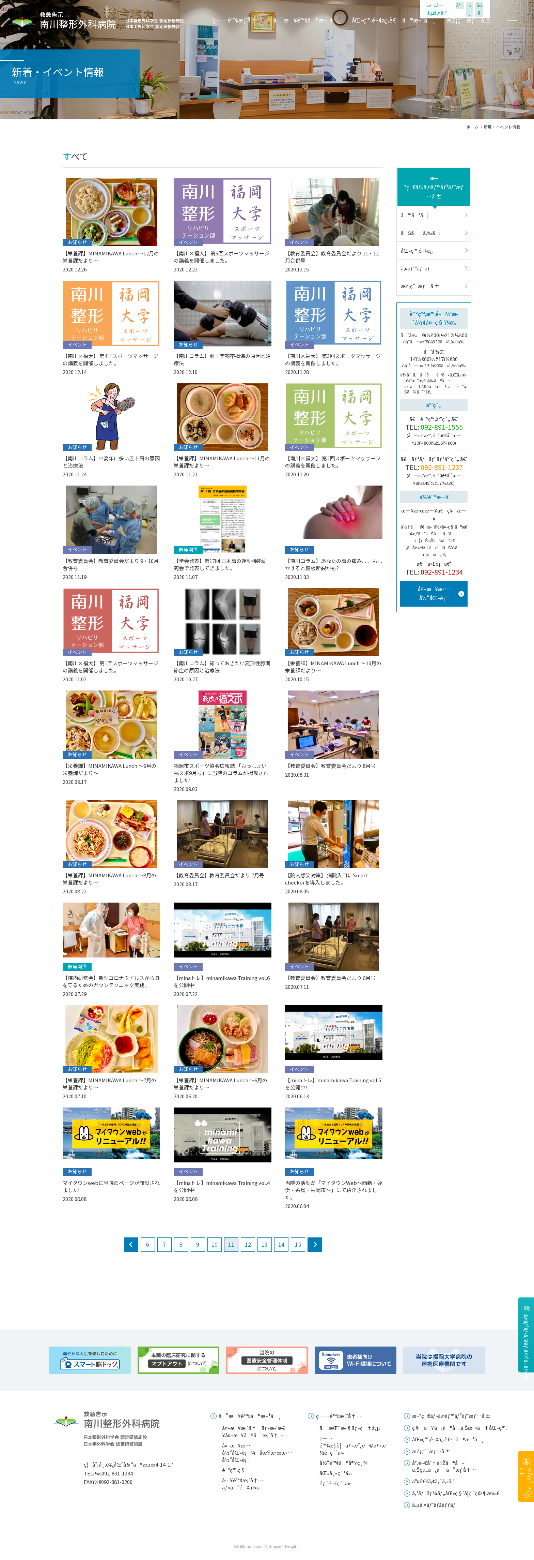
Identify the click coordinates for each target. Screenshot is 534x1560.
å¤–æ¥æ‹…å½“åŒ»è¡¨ (434, 593)
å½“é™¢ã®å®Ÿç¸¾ (343, 1462)
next (314, 1244)
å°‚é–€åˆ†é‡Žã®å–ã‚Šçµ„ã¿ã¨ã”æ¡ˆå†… (444, 1466)
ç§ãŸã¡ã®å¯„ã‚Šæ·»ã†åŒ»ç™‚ (459, 1427)
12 (248, 1244)
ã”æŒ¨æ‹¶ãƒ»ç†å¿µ (349, 1427)
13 (265, 1244)
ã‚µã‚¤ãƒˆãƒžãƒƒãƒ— (436, 1504)
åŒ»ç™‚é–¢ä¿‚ (417, 250)
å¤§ (479, 9)
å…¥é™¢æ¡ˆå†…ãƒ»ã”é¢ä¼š (242, 1483)
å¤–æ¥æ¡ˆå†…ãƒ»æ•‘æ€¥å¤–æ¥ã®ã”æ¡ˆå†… (253, 1431)
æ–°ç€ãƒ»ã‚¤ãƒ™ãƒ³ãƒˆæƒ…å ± (434, 187)
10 (214, 1244)
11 (231, 1244)
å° (460, 5)
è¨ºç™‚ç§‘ (234, 1469)
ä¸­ (469, 9)
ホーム (472, 127)
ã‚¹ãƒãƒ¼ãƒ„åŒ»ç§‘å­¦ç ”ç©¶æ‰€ (456, 1493)
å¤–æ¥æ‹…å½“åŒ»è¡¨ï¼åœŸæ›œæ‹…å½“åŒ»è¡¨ (257, 1452)
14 (281, 1244)
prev (131, 1244)
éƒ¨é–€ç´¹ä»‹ (335, 1483)
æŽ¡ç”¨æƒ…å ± (468, 20)
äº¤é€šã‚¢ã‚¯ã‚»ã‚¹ (433, 1481)
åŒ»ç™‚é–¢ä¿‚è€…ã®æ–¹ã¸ (394, 20)
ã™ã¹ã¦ (415, 215)
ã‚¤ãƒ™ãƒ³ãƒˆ (416, 268)
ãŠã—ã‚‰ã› (421, 232)
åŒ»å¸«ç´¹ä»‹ (335, 1472)
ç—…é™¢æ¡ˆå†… (237, 20)
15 (298, 1244)
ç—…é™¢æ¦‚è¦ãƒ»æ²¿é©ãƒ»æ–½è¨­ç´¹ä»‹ (354, 1445)
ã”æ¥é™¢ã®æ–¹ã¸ (307, 20)
